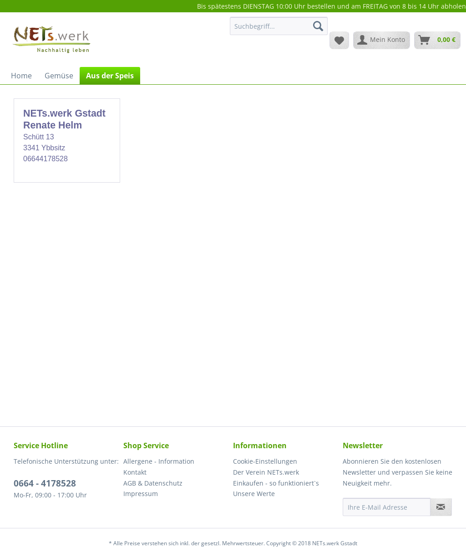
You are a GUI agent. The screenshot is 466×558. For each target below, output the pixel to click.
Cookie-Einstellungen (265, 461)
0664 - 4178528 (45, 483)
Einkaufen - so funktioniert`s (276, 483)
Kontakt (135, 472)
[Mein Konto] (381, 40)
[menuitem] (279, 30)
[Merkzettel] (339, 40)
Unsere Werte (254, 493)
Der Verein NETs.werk (266, 472)
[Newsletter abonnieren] (441, 507)
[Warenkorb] (437, 40)
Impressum (140, 493)
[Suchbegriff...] (279, 26)
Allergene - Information (158, 461)
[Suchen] (318, 26)
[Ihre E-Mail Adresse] (387, 507)
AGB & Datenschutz (152, 483)
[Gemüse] (59, 75)
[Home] (21, 75)
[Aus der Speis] (110, 75)
